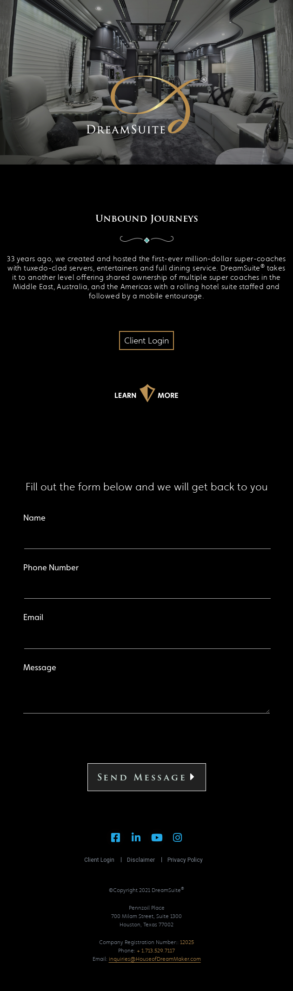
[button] (146, 340)
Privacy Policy (185, 860)
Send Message (146, 777)
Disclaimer (141, 860)
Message (146, 688)
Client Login (99, 860)
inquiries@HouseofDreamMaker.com (155, 959)
